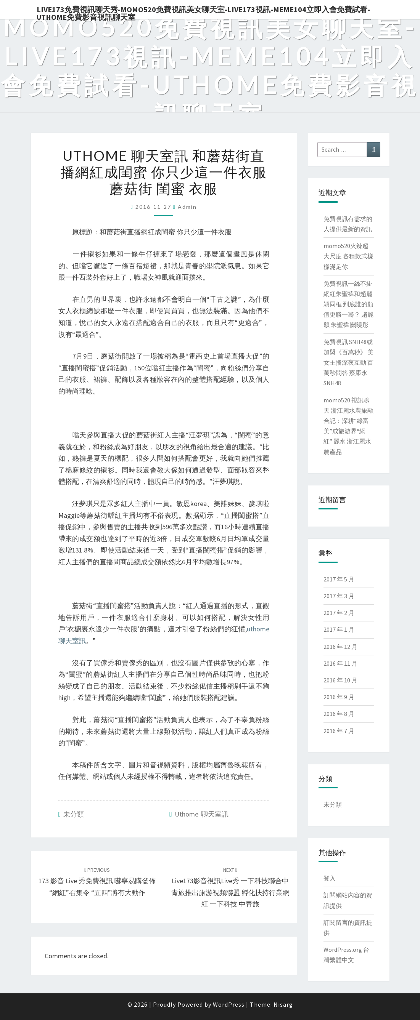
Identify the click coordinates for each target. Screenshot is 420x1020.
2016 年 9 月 (338, 697)
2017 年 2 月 (338, 612)
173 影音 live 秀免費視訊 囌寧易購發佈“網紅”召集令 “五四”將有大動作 (97, 881)
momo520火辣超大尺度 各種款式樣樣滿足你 (348, 256)
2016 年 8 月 (338, 713)
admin (187, 206)
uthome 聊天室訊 (202, 814)
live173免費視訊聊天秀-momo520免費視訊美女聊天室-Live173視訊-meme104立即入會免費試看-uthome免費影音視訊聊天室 (203, 12)
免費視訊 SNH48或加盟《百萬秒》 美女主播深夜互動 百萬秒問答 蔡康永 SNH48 (348, 362)
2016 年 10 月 (340, 680)
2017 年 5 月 (338, 579)
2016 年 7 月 (338, 731)
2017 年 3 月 (338, 596)
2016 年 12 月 (340, 646)
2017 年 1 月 (338, 629)
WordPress (229, 1004)
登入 (329, 878)
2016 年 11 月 (340, 663)
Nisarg (283, 1004)
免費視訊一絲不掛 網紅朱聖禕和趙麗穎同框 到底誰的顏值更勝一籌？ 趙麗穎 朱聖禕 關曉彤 (348, 304)
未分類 (73, 814)
